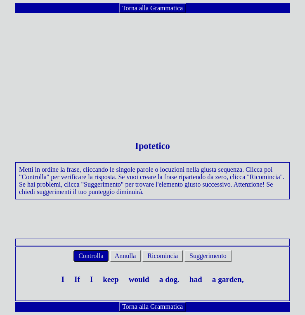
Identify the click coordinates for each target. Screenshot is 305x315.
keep (110, 279)
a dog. (169, 279)
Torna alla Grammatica (152, 8)
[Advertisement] (152, 72)
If (77, 279)
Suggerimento (208, 255)
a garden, (228, 279)
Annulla (125, 255)
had (195, 279)
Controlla (91, 255)
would (139, 279)
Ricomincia (163, 255)
